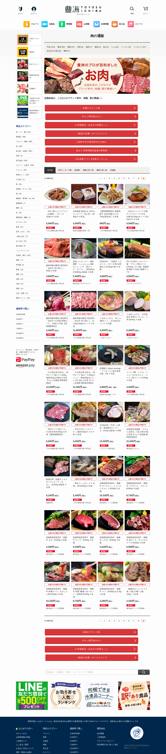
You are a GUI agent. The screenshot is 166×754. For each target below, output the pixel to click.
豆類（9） (19, 156)
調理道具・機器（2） (24, 217)
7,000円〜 (19, 329)
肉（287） (20, 146)
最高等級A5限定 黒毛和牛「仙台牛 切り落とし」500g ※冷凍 (57, 245)
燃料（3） (19, 208)
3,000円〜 (19, 319)
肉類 (44, 706)
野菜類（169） (21, 137)
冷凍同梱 (101, 24)
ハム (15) (114, 47)
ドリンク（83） (22, 170)
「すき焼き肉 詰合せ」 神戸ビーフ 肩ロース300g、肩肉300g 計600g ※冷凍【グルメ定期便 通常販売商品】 (57, 354)
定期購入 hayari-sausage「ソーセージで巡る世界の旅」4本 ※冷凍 (110, 348)
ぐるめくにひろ (105, 314)
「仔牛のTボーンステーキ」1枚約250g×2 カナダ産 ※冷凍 (83, 408)
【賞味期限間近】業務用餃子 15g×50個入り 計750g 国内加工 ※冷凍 (110, 191)
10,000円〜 (20, 333)
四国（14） (20, 288)
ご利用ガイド (21, 702)
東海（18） (20, 270)
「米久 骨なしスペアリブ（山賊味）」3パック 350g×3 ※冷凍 (56, 191)
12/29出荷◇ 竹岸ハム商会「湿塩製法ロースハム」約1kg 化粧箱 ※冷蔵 (110, 404)
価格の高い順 (101, 147)
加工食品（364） (22, 160)
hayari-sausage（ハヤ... (108, 371)
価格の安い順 (88, 147)
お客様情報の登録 (23, 698)
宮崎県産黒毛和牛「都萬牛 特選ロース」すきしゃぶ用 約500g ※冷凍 (56, 568)
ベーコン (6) (126, 47)
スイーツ (135, 24)
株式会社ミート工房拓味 (109, 479)
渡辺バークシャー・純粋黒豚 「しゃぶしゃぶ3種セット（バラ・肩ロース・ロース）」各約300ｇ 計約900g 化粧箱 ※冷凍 (84, 243)
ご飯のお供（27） (22, 236)
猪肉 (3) (98, 47)
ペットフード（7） (23, 251)
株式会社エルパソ (133, 425)
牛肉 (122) (51, 47)
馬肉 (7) (89, 47)
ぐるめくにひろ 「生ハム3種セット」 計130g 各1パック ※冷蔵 (110, 297)
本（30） (19, 213)
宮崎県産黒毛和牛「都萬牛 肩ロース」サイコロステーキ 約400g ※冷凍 (137, 517)
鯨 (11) (106, 47)
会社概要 (100, 694)
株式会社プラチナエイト (82, 260)
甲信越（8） (20, 265)
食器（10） (20, 227)
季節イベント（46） (23, 298)
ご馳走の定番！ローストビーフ (124, 117)
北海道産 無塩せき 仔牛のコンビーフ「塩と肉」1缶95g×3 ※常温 (84, 191)
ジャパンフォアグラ (134, 260)
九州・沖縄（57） (22, 293)
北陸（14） (20, 279)
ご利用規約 (101, 698)
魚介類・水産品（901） (24, 151)
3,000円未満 (20, 314)
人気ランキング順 (64, 147)
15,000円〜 (20, 338)
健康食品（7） (21, 203)
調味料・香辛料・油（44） (26, 198)
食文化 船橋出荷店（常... (82, 207)
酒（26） (19, 194)
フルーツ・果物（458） (24, 142)
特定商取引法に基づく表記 (107, 706)
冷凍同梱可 (47, 717)
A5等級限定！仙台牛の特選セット (70, 117)
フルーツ (30, 24)
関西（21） (20, 274)
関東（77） (20, 260)
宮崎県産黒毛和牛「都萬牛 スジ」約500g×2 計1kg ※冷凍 (110, 568)
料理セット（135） (23, 175)
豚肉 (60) (61, 47)
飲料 (44, 721)
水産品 (48, 24)
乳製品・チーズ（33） (24, 189)
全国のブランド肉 (70, 108)
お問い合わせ (21, 724)
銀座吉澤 (49, 479)
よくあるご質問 (22, 706)
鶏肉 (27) (71, 47)
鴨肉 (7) (67, 51)
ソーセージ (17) (139, 47)
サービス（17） (22, 222)
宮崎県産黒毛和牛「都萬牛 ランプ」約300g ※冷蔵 (83, 517)
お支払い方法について (25, 709)
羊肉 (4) (80, 47)
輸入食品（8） (21, 246)
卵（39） (19, 184)
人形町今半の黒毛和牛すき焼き (70, 126)
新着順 (77, 147)
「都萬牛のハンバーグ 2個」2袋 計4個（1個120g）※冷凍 (136, 568)
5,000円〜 (19, 324)
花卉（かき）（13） (23, 232)
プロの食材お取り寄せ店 (55, 207)
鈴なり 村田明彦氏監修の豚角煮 (123, 126)
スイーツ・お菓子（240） (25, 165)
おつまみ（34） (22, 241)
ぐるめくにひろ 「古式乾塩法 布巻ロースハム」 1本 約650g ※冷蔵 (137, 293)
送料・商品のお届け (24, 713)
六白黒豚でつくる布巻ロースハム (70, 135)
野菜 (44, 698)
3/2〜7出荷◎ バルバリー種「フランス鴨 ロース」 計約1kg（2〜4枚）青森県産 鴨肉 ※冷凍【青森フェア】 (137, 243)
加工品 (118, 24)
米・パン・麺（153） (24, 132)
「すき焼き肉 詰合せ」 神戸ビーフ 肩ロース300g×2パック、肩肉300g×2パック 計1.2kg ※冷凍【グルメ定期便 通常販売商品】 (84, 354)
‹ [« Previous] (99, 155)
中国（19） (20, 284)
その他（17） (21, 179)
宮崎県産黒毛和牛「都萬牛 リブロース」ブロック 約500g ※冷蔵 (137, 462)
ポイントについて (23, 717)
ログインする (21, 694)
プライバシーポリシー (106, 702)
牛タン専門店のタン (123, 108)
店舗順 (112, 147)
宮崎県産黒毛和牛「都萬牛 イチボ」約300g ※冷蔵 (110, 517)
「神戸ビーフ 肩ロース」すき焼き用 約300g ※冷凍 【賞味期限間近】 (56, 408)
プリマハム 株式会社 (107, 425)
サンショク (104, 260)
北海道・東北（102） (24, 255)
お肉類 (82, 24)
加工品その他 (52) (54, 51)
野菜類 (65, 24)
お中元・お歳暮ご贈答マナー (27, 721)
